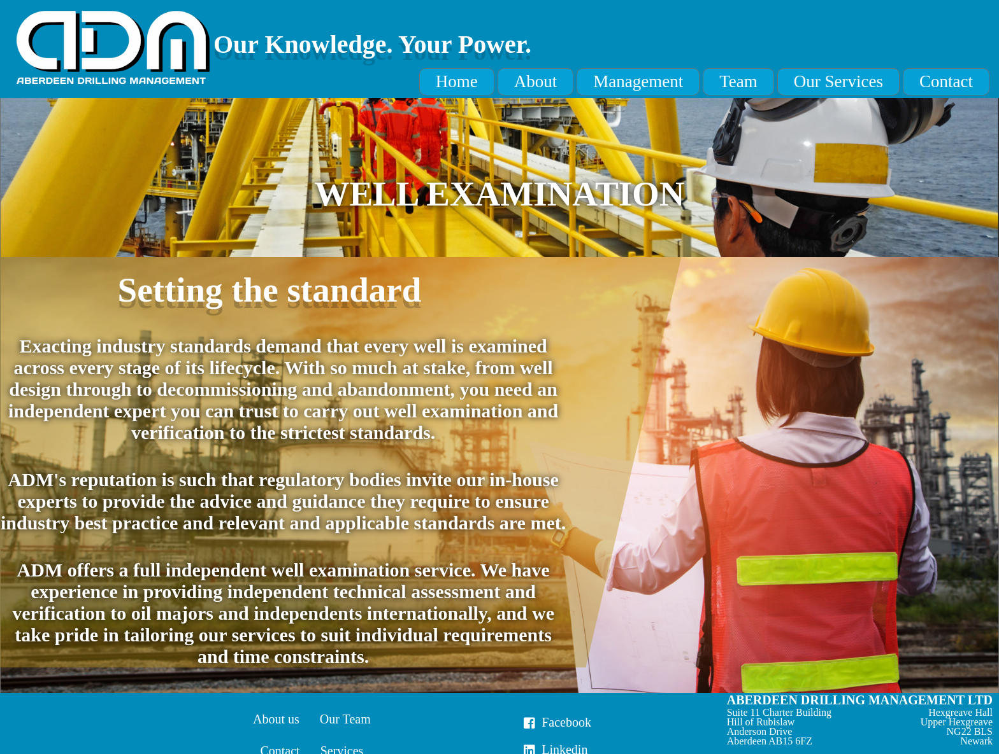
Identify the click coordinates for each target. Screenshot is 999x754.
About (535, 81)
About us (276, 719)
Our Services (838, 81)
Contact (946, 81)
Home (457, 81)
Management (638, 81)
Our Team (345, 719)
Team (738, 81)
